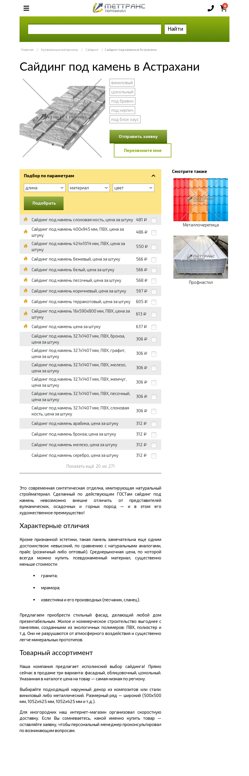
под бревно (122, 100)
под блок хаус (125, 119)
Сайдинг (92, 49)
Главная (27, 49)
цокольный (122, 91)
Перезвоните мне (143, 150)
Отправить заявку (138, 136)
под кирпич (122, 110)
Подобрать (44, 202)
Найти (175, 28)
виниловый (122, 82)
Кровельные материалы (59, 49)
